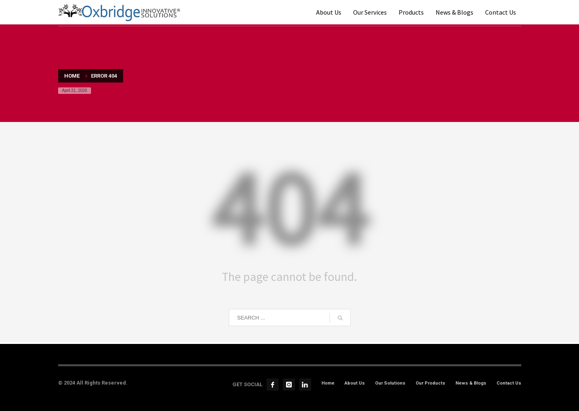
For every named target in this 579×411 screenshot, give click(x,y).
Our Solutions (390, 383)
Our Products (430, 383)
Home (327, 383)
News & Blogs (470, 383)
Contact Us (509, 383)
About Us (355, 383)
